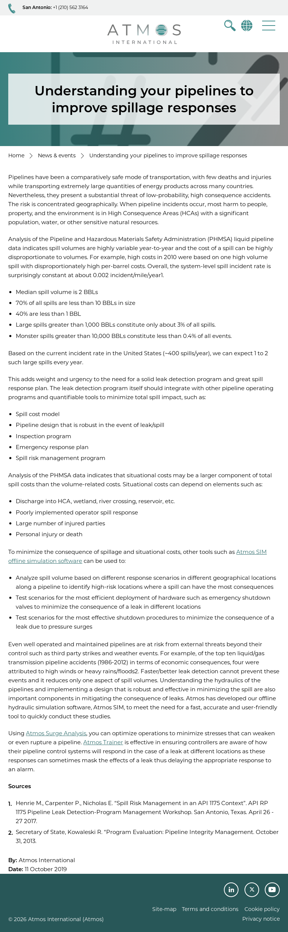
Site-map (164, 909)
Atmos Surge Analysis (56, 733)
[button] (268, 25)
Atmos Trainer (103, 742)
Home (16, 155)
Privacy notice (261, 918)
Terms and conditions (210, 909)
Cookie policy (262, 909)
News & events (57, 155)
